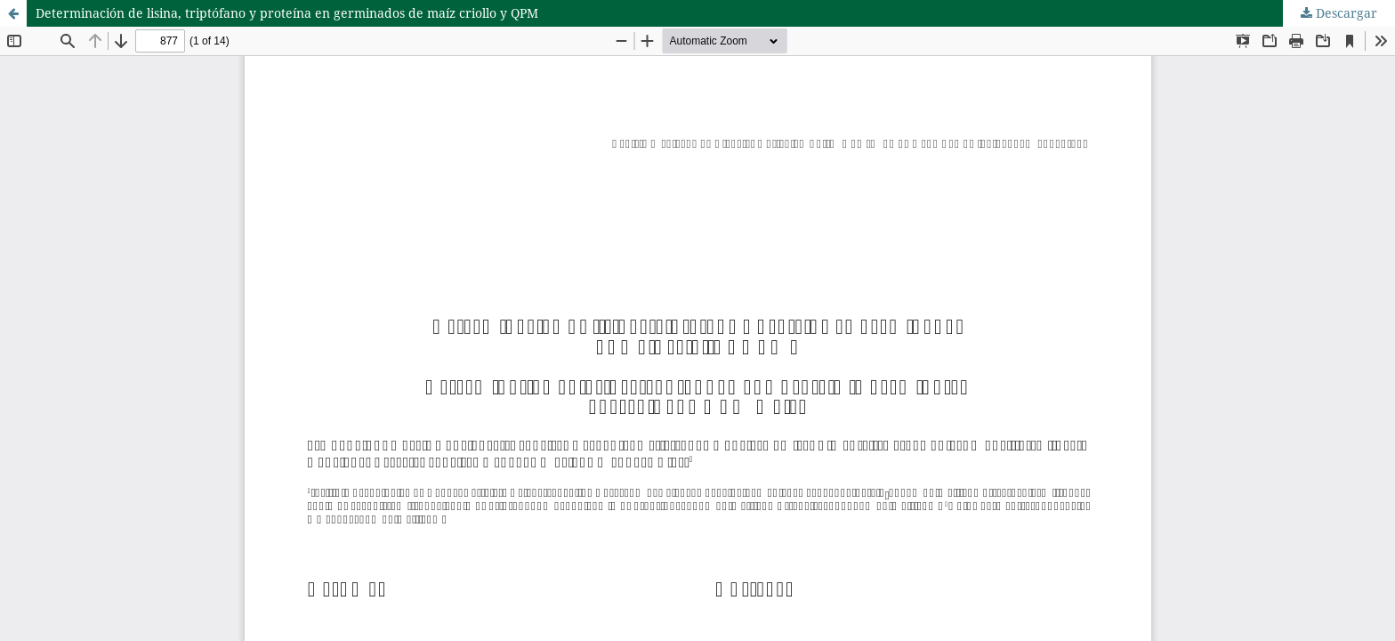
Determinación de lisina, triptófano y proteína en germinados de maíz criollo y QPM (287, 12)
